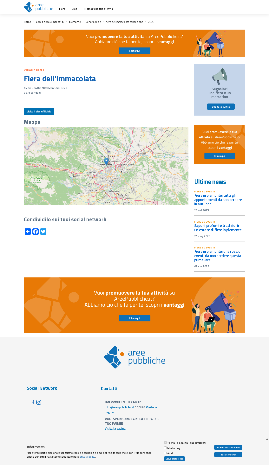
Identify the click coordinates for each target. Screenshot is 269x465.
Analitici (172, 453)
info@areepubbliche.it (119, 407)
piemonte (75, 22)
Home (27, 22)
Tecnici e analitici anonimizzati (186, 443)
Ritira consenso (228, 454)
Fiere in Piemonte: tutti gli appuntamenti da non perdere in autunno (218, 199)
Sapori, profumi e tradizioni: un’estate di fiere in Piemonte (218, 227)
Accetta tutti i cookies (228, 447)
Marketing (173, 448)
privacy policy (87, 456)
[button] (106, 162)
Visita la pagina (115, 428)
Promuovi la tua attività (98, 9)
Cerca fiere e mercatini (50, 22)
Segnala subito (221, 106)
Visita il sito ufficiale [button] (39, 111)
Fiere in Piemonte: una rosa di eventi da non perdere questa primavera (217, 255)
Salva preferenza (174, 459)
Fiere (62, 9)
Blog (74, 9)
